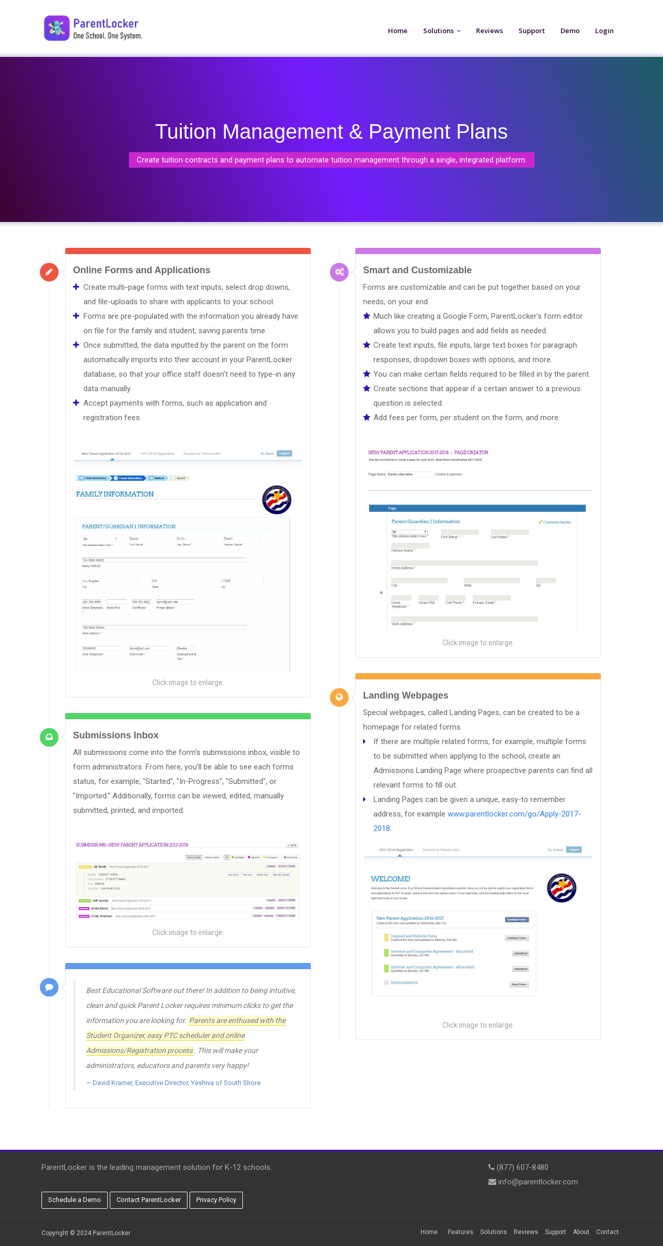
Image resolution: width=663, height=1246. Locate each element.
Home (398, 30)
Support (531, 30)
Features (460, 1232)
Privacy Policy (216, 1200)
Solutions (438, 30)
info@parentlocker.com (538, 1181)
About (581, 1232)
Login (604, 30)
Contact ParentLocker (149, 1200)
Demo (570, 30)
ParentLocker (112, 1233)
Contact (607, 1232)
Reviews (489, 30)
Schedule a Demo (74, 1200)
